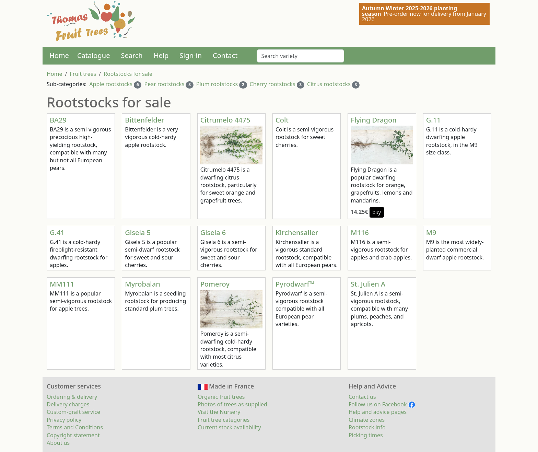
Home (59, 55)
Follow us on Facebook (382, 404)
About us (58, 443)
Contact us (362, 397)
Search (131, 55)
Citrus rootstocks (329, 84)
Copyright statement (73, 435)
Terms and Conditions (75, 427)
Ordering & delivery (72, 397)
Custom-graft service (73, 412)
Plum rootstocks (217, 84)
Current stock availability (229, 427)
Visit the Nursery (219, 412)
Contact (225, 55)
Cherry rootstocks (272, 84)
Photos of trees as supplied (232, 404)
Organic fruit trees (221, 397)
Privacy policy (64, 420)
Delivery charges (68, 404)
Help (161, 55)
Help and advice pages (378, 412)
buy (377, 212)
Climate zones (367, 420)
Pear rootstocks (164, 84)
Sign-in (190, 55)
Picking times (366, 435)
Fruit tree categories (224, 420)
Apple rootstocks (110, 84)
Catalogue (93, 55)
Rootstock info (367, 427)
